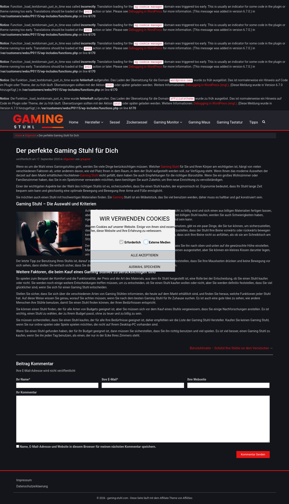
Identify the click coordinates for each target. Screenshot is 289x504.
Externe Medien (159, 242)
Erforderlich (132, 242)
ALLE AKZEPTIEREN (144, 255)
